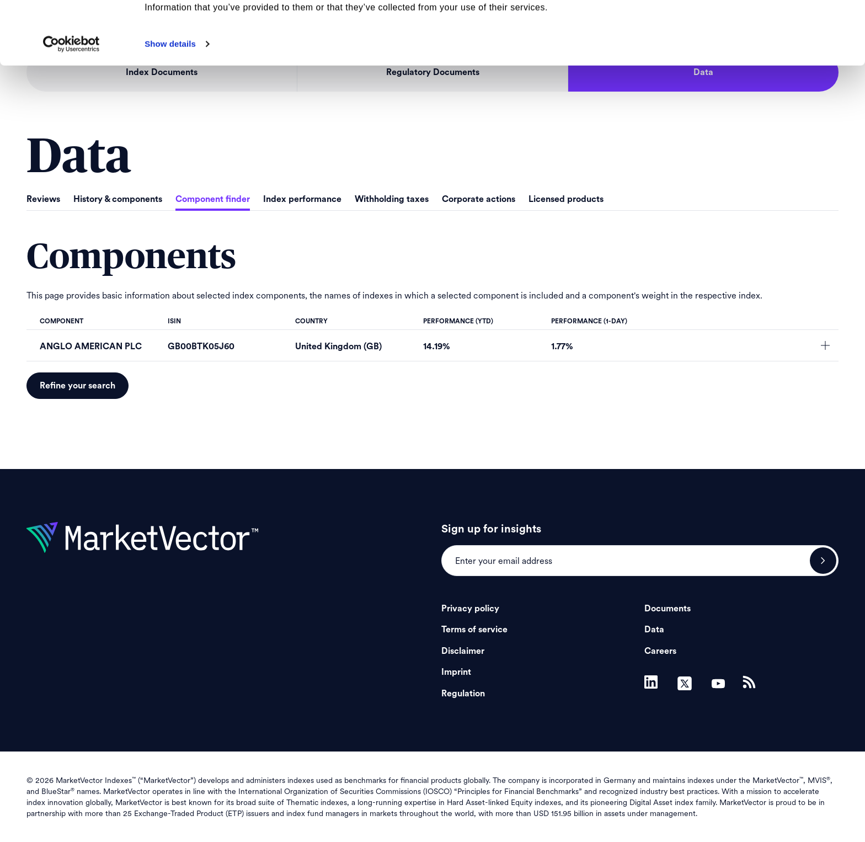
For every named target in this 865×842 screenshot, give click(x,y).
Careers (660, 651)
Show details (170, 103)
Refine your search (77, 385)
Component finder (212, 199)
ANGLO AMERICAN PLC (91, 346)
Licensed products (566, 199)
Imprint (456, 672)
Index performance (302, 199)
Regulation (463, 693)
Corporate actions (478, 199)
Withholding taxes (392, 199)
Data (654, 629)
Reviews (43, 199)
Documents (667, 608)
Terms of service (474, 629)
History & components (117, 199)
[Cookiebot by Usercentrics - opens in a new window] (71, 103)
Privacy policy (470, 608)
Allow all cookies (773, 27)
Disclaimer (462, 651)
